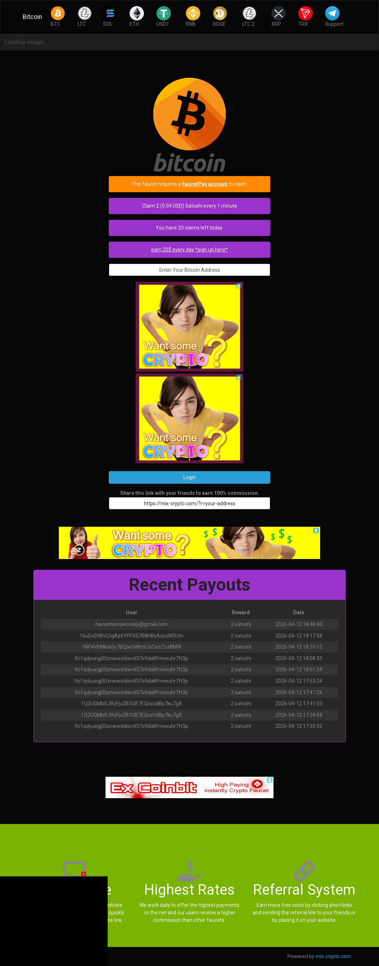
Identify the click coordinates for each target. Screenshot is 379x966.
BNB (193, 16)
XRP (278, 16)
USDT (163, 16)
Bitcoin (32, 16)
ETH (137, 16)
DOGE (220, 16)
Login (189, 477)
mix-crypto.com (333, 956)
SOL (110, 16)
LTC (85, 16)
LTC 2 (249, 16)
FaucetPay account (205, 184)
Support (334, 16)
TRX (305, 16)
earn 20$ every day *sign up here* (189, 249)
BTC (58, 16)
